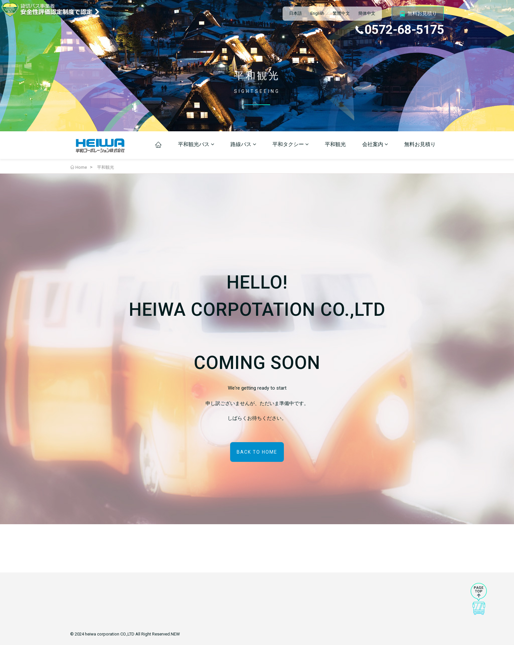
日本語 (295, 13)
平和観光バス (196, 144)
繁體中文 (341, 13)
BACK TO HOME (257, 452)
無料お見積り (418, 14)
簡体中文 (366, 13)
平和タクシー (290, 144)
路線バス (243, 144)
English (317, 13)
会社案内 (375, 144)
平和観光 (335, 144)
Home (78, 167)
